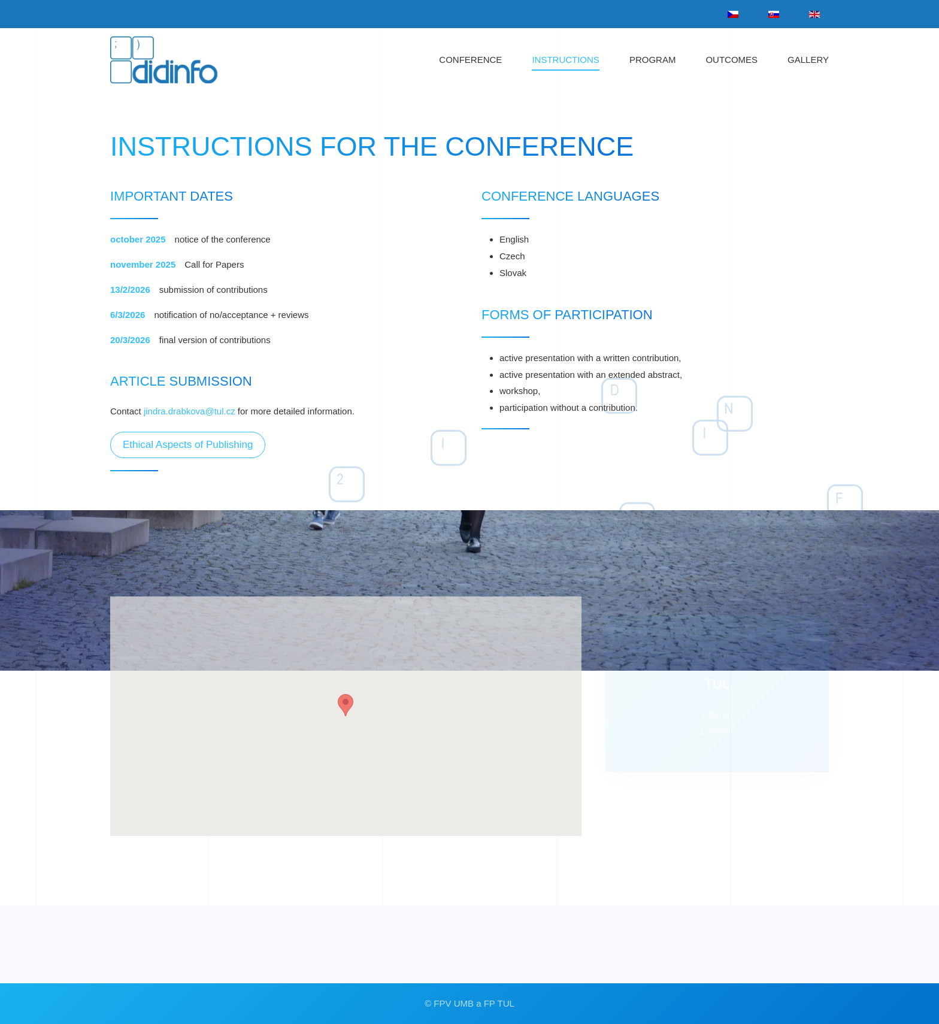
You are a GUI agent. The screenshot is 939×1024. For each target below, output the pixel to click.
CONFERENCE (470, 59)
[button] (345, 716)
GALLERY (808, 59)
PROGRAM (652, 59)
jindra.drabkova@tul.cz (189, 411)
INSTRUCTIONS (565, 59)
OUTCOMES (731, 59)
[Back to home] (175, 60)
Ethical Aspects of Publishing (188, 444)
